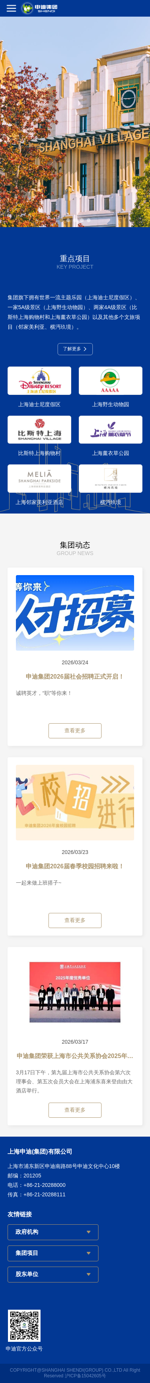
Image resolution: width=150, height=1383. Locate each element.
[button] (61, 220)
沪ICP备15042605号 (85, 1375)
